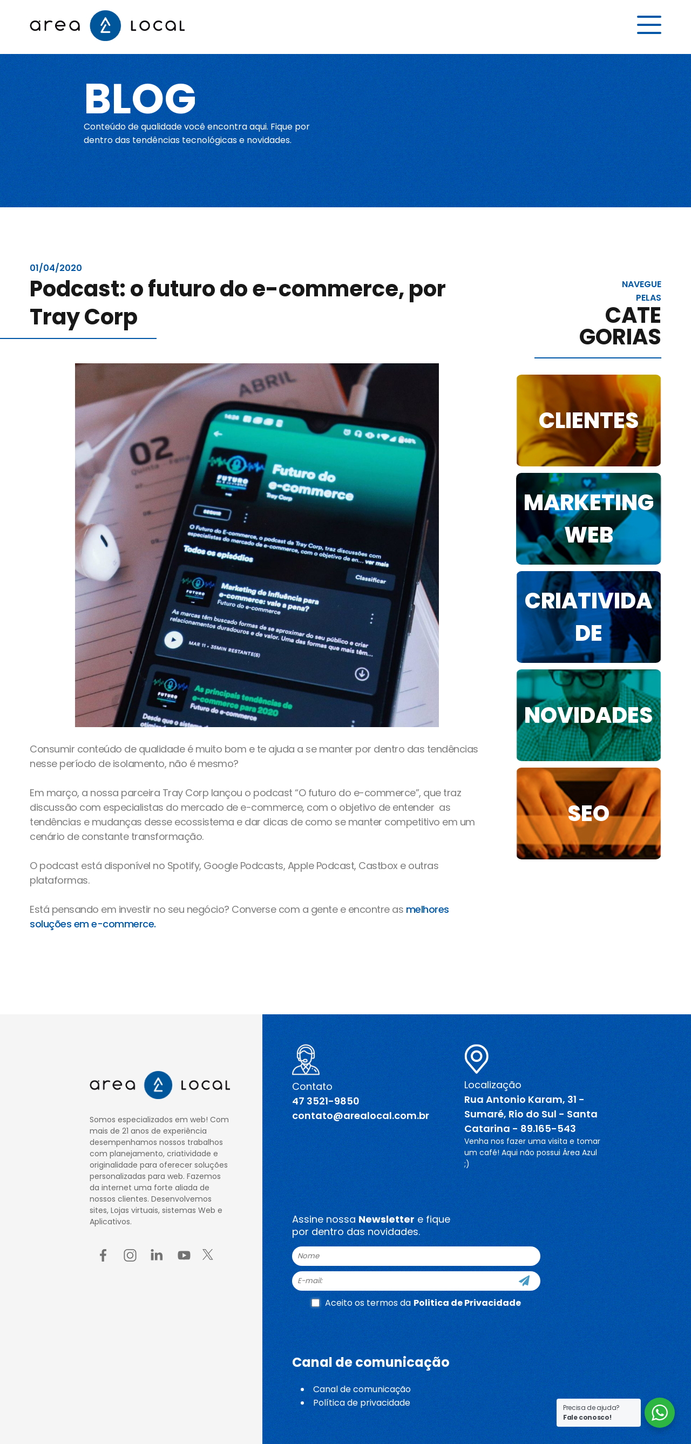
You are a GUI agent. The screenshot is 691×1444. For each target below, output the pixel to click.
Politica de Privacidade (467, 1303)
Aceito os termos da (416, 1303)
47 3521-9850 (326, 1101)
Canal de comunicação (362, 1389)
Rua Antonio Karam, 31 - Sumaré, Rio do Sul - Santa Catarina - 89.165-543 (531, 1114)
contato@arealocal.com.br (360, 1115)
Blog (142, 98)
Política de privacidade (361, 1402)
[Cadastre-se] (524, 1281)
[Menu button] (649, 25)
